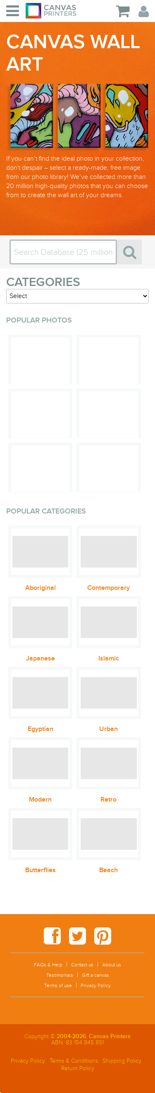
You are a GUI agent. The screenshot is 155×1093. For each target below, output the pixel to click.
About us (111, 965)
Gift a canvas (95, 975)
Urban (108, 729)
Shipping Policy (122, 1061)
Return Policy (77, 1068)
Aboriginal (40, 588)
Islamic (108, 658)
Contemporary (108, 588)
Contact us (82, 965)
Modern (40, 799)
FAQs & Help (48, 965)
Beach (108, 870)
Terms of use (58, 985)
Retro (108, 799)
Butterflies (40, 870)
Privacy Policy (96, 985)
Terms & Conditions (74, 1061)
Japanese (40, 658)
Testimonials (59, 975)
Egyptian (40, 729)
